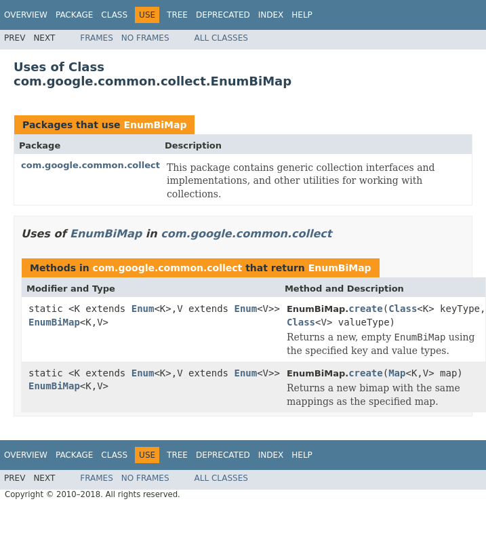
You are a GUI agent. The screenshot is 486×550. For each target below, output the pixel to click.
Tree (177, 15)
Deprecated (223, 15)
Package (74, 15)
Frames (96, 38)
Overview (25, 15)
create (365, 308)
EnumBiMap (154, 124)
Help (301, 15)
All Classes (221, 38)
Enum (143, 308)
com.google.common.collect (90, 165)
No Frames (145, 38)
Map (396, 373)
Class (114, 15)
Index (271, 15)
